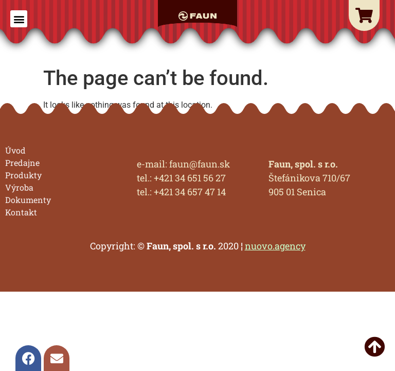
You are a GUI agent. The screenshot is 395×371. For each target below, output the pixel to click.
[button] (18, 18)
